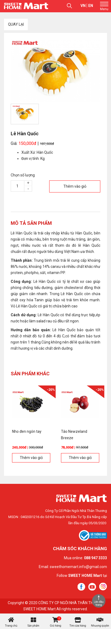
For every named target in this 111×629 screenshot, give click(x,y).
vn (83, 5)
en (90, 5)
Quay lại (16, 24)
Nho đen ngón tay (26, 431)
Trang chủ (11, 625)
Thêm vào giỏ (74, 186)
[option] (55, 71)
